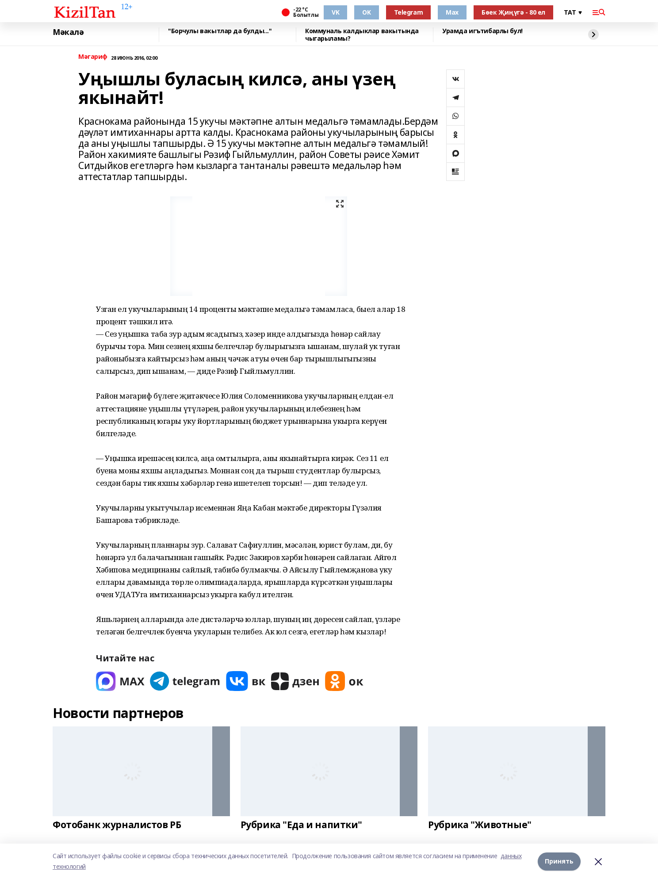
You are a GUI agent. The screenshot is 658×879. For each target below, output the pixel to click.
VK (335, 12)
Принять (559, 861)
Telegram (408, 12)
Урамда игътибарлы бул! (482, 31)
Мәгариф (92, 57)
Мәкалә (68, 32)
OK (366, 12)
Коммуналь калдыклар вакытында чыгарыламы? (362, 34)
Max (452, 12)
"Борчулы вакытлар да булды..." (220, 31)
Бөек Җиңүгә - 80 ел (513, 12)
